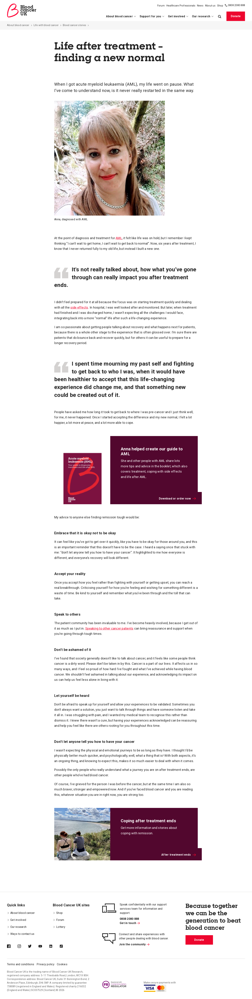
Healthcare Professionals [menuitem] (180, 5)
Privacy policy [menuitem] (45, 964)
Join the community (134, 944)
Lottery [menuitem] (59, 927)
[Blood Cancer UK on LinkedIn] (54, 946)
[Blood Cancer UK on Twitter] (33, 946)
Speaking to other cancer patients (109, 628)
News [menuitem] (200, 5)
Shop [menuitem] (220, 5)
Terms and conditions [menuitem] (20, 964)
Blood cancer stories (74, 25)
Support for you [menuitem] (152, 16)
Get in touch (130, 923)
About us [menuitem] (210, 5)
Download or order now (177, 498)
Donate (236, 16)
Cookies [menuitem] (62, 964)
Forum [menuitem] (161, 5)
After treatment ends (178, 854)
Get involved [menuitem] (178, 16)
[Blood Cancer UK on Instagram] (23, 946)
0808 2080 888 (236, 5)
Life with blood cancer (46, 25)
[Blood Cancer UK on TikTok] (64, 946)
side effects (79, 307)
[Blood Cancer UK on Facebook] (12, 946)
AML (119, 238)
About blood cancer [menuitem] (121, 16)
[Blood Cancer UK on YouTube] (43, 946)
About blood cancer (18, 25)
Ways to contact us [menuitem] (20, 934)
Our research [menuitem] (203, 16)
